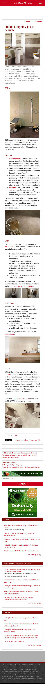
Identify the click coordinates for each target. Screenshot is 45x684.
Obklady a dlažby (8, 465)
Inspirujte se (9, 334)
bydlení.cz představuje (33, 21)
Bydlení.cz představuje (32, 467)
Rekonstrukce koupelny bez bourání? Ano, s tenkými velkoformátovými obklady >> (19, 456)
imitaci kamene (10, 374)
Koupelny (19, 465)
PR (16, 435)
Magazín (8, 612)
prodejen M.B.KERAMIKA (23, 286)
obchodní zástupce (21, 398)
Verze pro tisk (35, 440)
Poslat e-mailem (21, 440)
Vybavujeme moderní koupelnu (12, 467)
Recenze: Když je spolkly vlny (14, 641)
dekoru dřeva (10, 247)
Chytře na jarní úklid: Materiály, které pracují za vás (21, 551)
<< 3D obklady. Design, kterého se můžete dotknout (19, 453)
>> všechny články (34, 555)
